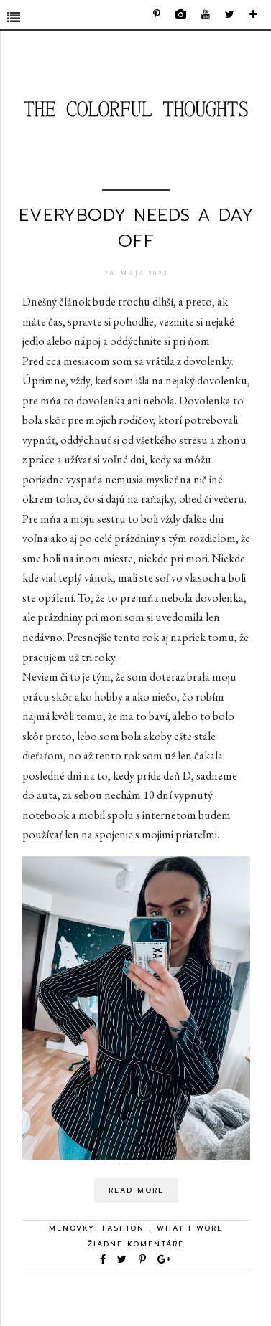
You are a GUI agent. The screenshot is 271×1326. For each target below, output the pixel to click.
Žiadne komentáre (136, 1244)
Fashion (125, 1228)
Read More (136, 1190)
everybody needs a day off (136, 228)
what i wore (190, 1228)
